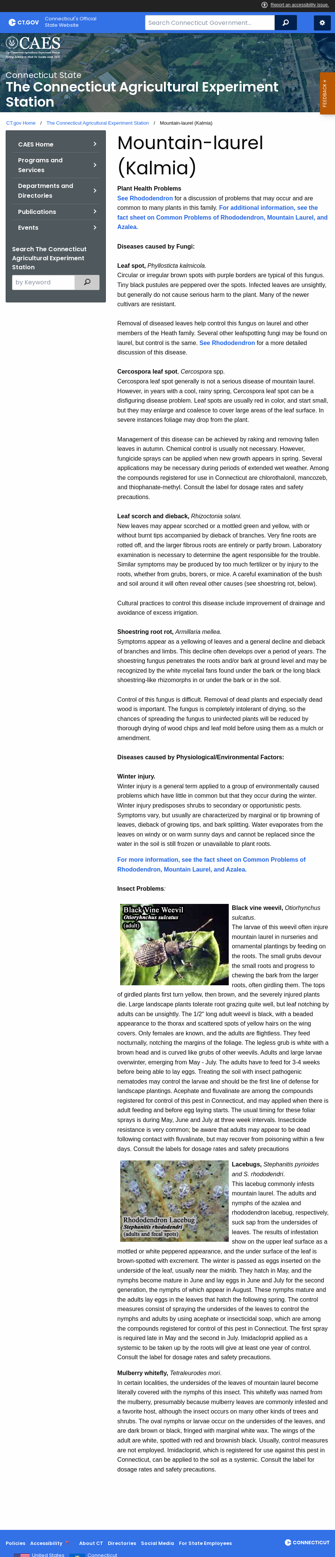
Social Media (157, 1543)
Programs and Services (40, 165)
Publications (37, 212)
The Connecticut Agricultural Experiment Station (97, 123)
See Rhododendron (145, 198)
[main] (167, 781)
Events (28, 227)
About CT (91, 1543)
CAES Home (36, 144)
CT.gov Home (21, 123)
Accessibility (46, 1543)
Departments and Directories (45, 191)
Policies (15, 1543)
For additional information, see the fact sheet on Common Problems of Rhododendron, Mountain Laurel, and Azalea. (222, 217)
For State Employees (205, 1543)
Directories (122, 1543)
